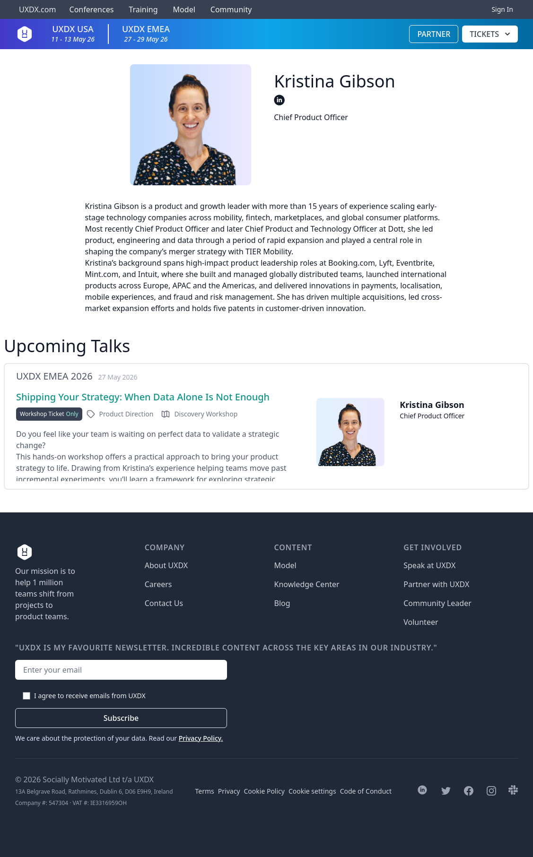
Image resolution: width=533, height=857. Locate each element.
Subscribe (121, 718)
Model (184, 9)
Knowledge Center (307, 584)
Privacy (229, 791)
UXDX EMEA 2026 (54, 376)
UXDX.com (37, 9)
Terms (204, 791)
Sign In (502, 9)
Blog (282, 603)
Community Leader (437, 603)
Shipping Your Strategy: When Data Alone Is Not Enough (143, 396)
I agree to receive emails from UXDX (90, 695)
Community (231, 9)
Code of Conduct (366, 791)
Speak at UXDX (429, 565)
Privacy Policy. (201, 738)
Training (143, 9)
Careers (158, 584)
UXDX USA (73, 33)
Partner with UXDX (436, 584)
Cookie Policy (264, 791)
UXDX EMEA (146, 33)
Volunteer (420, 622)
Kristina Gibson (432, 404)
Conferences (90, 9)
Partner (433, 34)
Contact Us (164, 603)
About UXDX (166, 565)
